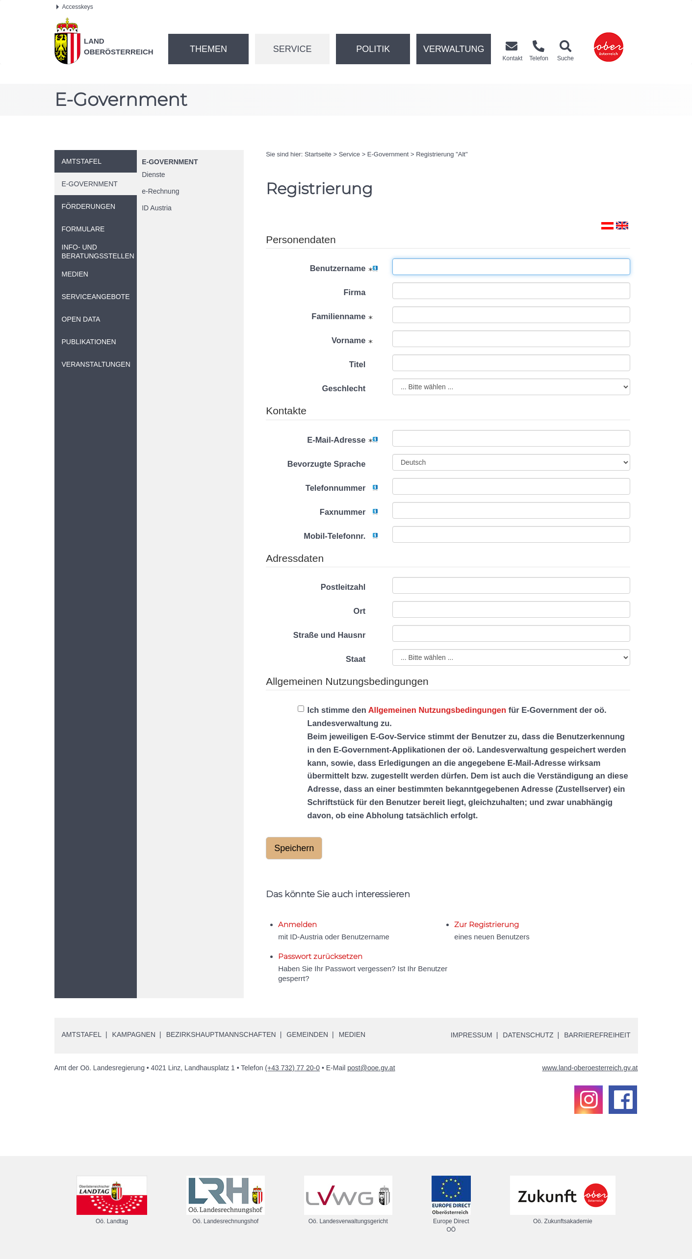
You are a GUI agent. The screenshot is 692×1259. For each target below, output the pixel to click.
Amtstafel (82, 1034)
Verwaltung (454, 49)
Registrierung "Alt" (441, 154)
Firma (360, 292)
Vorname (355, 340)
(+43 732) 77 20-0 (292, 1068)
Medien (352, 1034)
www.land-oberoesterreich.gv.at (590, 1068)
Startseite (318, 154)
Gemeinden (307, 1034)
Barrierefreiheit (597, 1035)
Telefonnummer (342, 487)
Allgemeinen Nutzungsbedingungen (437, 709)
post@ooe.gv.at (371, 1068)
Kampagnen (133, 1034)
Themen (208, 49)
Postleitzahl (349, 586)
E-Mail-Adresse (342, 439)
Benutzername (344, 268)
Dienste (153, 174)
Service (292, 49)
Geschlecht (350, 388)
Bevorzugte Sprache (332, 463)
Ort (366, 610)
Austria (157, 208)
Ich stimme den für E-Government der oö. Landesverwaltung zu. (464, 763)
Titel (363, 364)
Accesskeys (74, 6)
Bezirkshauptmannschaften (221, 1034)
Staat (362, 659)
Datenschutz (528, 1035)
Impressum (471, 1035)
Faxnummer (349, 511)
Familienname (344, 316)
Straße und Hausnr (335, 634)
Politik (373, 49)
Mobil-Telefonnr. (341, 535)
